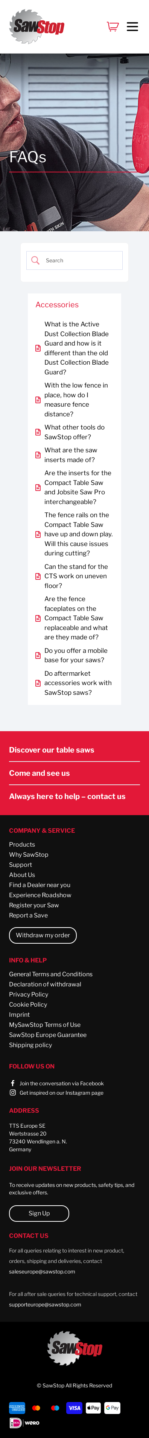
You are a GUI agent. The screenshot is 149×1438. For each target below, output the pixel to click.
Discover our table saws (51, 749)
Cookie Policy (28, 1004)
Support (20, 864)
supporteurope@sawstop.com (45, 1304)
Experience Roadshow (40, 895)
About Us (22, 874)
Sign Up (39, 1213)
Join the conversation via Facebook (62, 1083)
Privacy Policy (28, 994)
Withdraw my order (43, 935)
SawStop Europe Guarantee (48, 1034)
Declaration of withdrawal (45, 984)
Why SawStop (29, 854)
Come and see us (39, 773)
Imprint (19, 1014)
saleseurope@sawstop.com (42, 1271)
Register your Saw (34, 905)
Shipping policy (30, 1045)
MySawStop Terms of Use (45, 1024)
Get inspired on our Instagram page (61, 1092)
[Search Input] (79, 260)
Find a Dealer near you (39, 885)
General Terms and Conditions (51, 974)
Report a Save (28, 915)
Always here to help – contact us (67, 796)
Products (22, 844)
